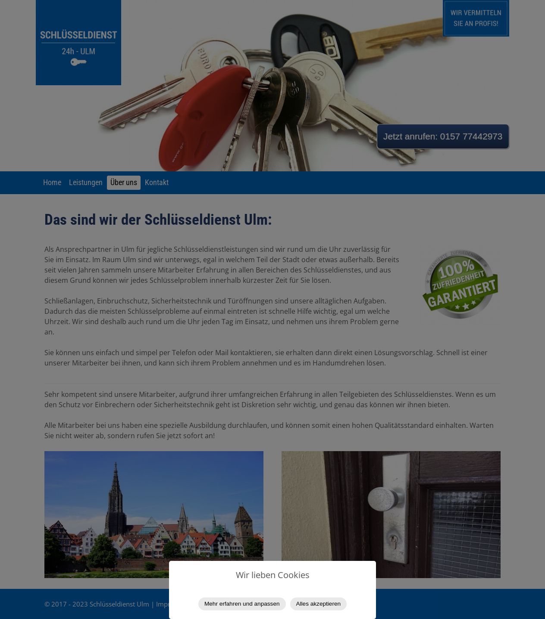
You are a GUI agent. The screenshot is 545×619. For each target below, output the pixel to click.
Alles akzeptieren (318, 603)
